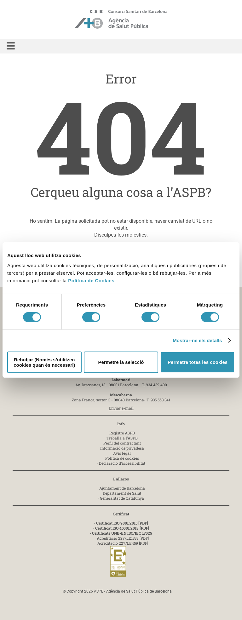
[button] (11, 46)
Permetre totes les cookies (198, 362)
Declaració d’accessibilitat (122, 463)
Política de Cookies (91, 280)
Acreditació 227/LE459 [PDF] (122, 543)
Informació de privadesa (122, 448)
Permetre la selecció (121, 362)
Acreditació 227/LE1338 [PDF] (123, 538)
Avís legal (122, 453)
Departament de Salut (122, 493)
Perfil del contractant (122, 442)
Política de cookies (122, 458)
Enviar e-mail (121, 407)
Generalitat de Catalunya (122, 498)
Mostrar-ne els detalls (197, 340)
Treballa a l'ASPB (122, 437)
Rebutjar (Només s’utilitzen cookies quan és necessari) (44, 362)
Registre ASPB (122, 432)
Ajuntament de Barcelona (122, 488)
